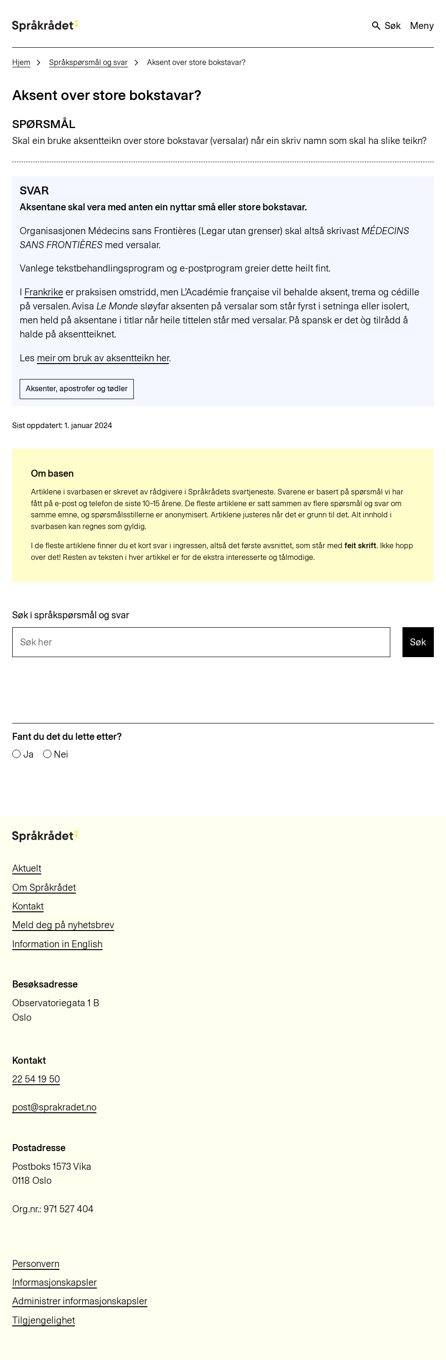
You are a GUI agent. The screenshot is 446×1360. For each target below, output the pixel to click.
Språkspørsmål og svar (88, 62)
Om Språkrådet (44, 887)
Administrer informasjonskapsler (79, 1301)
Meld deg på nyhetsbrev (63, 925)
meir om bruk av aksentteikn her (103, 358)
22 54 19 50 (36, 1079)
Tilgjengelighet (43, 1320)
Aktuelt (26, 868)
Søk (386, 25)
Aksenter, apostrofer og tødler (77, 388)
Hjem (21, 62)
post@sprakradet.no (54, 1107)
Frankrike (43, 292)
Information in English (57, 944)
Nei (61, 754)
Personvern (35, 1263)
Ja (28, 754)
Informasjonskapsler (54, 1282)
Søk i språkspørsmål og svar (70, 615)
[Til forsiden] (45, 26)
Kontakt (28, 906)
